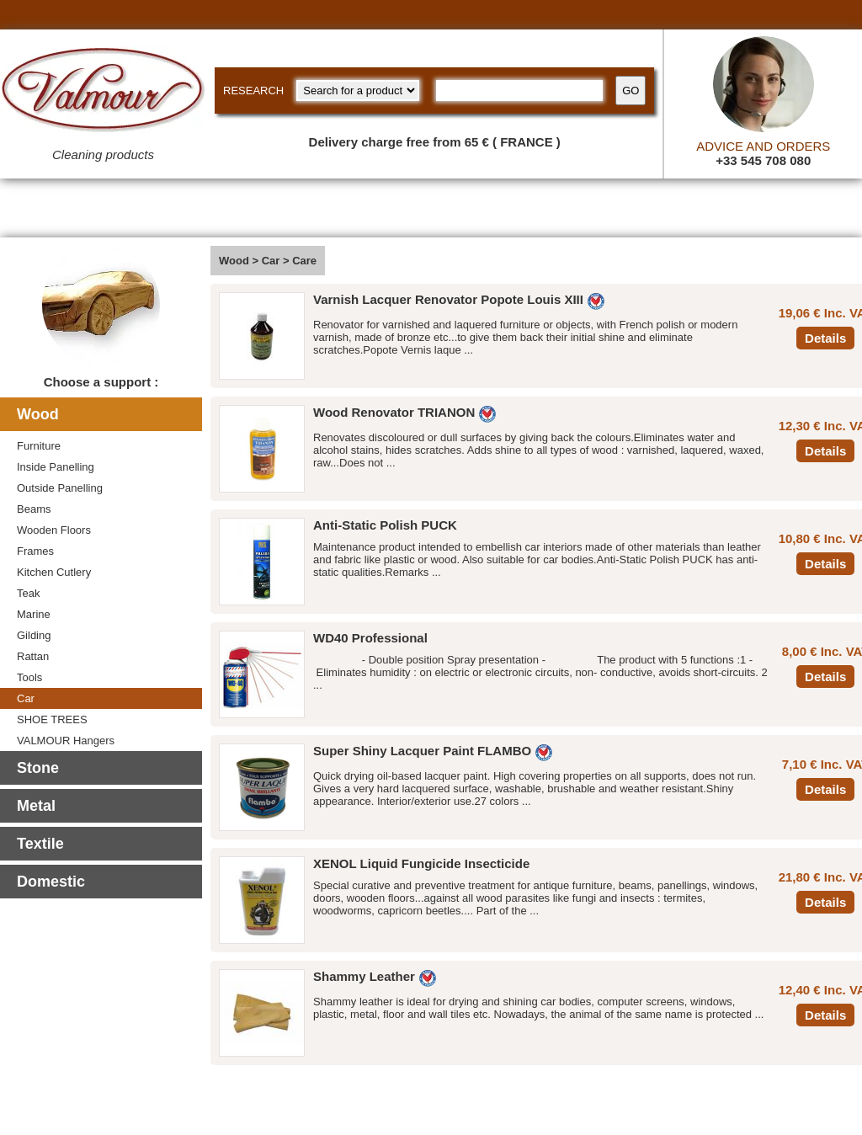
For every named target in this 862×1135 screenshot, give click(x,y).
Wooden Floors (54, 530)
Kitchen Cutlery (54, 572)
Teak (28, 593)
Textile (40, 843)
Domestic (51, 881)
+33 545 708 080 (763, 160)
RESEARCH (253, 90)
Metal (36, 805)
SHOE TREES (52, 719)
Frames (35, 551)
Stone (38, 767)
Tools (29, 677)
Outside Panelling (60, 488)
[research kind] (357, 90)
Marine (34, 614)
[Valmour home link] (103, 92)
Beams (34, 509)
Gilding (34, 635)
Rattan (33, 656)
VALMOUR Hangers (65, 740)
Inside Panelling (55, 467)
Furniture (39, 446)
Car (26, 698)
